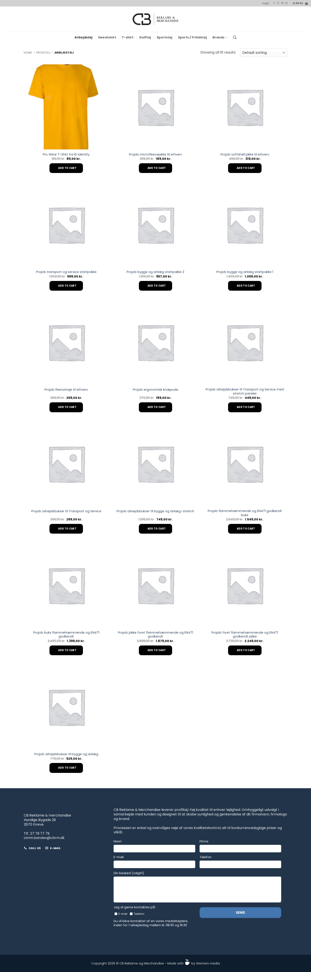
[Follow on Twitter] (282, 3)
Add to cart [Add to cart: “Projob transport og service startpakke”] (67, 285)
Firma (204, 841)
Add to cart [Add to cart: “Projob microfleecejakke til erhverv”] (157, 168)
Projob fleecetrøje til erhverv (66, 390)
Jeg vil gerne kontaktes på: (135, 907)
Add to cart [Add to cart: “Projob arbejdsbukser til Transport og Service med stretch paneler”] (246, 407)
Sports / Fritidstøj (192, 37)
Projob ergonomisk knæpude (155, 390)
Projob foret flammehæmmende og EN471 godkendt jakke (244, 635)
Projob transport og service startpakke (66, 272)
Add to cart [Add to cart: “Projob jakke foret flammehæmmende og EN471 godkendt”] (157, 650)
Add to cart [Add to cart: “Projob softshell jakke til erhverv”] (246, 168)
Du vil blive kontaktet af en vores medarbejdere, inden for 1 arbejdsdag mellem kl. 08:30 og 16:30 (151, 923)
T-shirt (127, 37)
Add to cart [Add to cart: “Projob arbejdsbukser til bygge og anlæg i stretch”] (157, 528)
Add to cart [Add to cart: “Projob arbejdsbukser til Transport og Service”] (67, 528)
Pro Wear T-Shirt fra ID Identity (66, 154)
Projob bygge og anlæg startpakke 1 (244, 272)
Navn (118, 841)
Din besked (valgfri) (129, 873)
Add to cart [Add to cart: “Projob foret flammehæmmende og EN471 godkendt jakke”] (246, 650)
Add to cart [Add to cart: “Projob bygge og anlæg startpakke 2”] (157, 285)
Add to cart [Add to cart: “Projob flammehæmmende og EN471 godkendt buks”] (246, 528)
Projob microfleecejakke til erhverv (155, 154)
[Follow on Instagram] (278, 3)
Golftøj (145, 37)
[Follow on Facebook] (274, 3)
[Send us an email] (286, 3)
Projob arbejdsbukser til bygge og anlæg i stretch (155, 511)
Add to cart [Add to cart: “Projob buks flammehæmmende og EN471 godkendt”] (67, 650)
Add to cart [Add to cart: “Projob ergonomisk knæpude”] (157, 407)
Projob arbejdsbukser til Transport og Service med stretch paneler (245, 391)
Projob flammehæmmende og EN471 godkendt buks (245, 513)
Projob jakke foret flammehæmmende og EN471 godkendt (155, 635)
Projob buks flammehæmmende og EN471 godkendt (66, 635)
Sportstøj (164, 37)
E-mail (119, 857)
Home (28, 52)
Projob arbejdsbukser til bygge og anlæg (66, 754)
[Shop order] (263, 52)
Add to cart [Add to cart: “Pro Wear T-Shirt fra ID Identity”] (67, 168)
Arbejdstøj (83, 37)
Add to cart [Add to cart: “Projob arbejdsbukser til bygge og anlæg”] (67, 767)
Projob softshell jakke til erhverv (245, 154)
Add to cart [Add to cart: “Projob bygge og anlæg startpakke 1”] (246, 285)
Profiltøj (43, 52)
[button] (265, 3)
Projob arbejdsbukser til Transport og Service (66, 511)
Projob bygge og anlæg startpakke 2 (155, 272)
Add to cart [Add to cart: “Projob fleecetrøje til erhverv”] (67, 407)
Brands (220, 37)
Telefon (205, 857)
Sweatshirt (107, 37)
